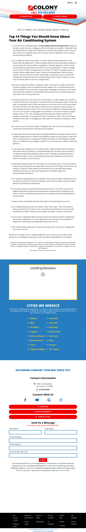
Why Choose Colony (15, 518)
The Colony (54, 349)
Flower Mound (36, 340)
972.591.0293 (46, 12)
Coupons (62, 526)
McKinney (53, 327)
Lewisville (53, 318)
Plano (51, 340)
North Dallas (54, 331)
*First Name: (13, 429)
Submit (43, 460)
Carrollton (34, 327)
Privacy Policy (64, 470)
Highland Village (37, 349)
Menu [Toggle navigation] (72, 2)
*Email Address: (15, 444)
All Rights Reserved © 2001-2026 (50, 529)
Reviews (61, 522)
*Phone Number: (15, 437)
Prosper (52, 344)
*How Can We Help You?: (18, 452)
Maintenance (40, 522)
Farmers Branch (37, 336)
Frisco (32, 344)
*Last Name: (49, 429)
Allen (32, 322)
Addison (33, 318)
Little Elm (53, 322)
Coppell (33, 331)
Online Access (38, 529)
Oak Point (53, 336)
